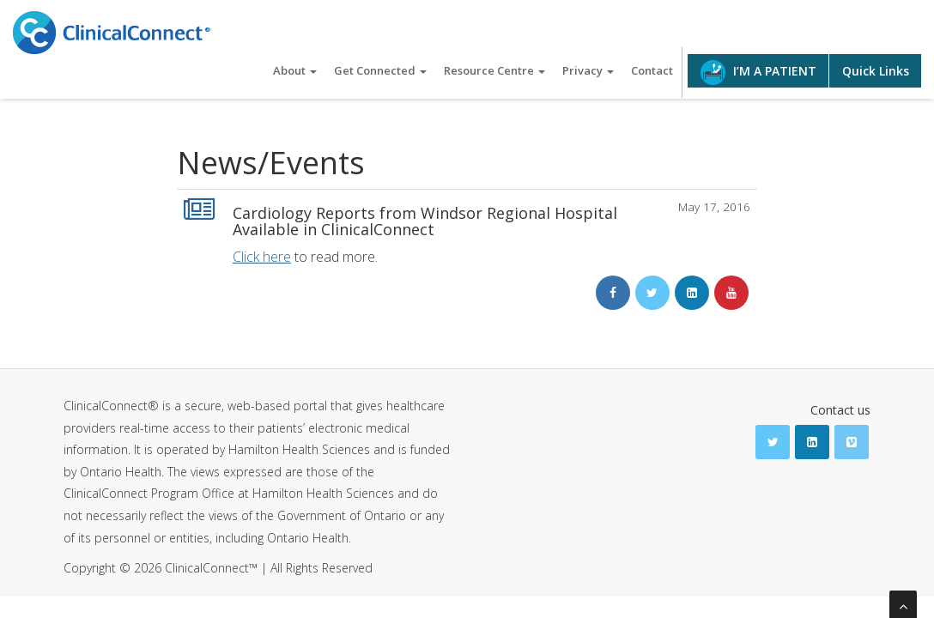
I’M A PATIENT (758, 72)
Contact (652, 70)
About (295, 70)
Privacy (588, 70)
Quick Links (875, 71)
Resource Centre (494, 70)
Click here (262, 256)
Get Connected (380, 70)
